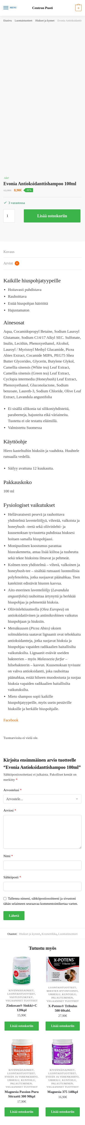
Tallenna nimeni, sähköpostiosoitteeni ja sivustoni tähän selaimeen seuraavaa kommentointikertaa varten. (40, 901)
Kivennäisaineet (21, 990)
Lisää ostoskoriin (52, 216)
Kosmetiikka (49, 934)
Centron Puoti (42, 8)
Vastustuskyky (21, 997)
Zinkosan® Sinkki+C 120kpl (21, 1008)
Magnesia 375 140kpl (62, 1092)
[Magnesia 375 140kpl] (63, 1052)
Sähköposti (12, 877)
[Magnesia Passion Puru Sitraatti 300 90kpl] (22, 1052)
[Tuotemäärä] (9, 215)
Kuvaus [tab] (9, 252)
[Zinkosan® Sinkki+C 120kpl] (22, 971)
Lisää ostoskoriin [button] (21, 1026)
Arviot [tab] (11, 263)
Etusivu (7, 20)
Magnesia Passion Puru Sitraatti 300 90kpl (22, 1094)
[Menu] (10, 8)
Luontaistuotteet (23, 20)
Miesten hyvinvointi (62, 990)
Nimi (8, 856)
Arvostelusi (12, 790)
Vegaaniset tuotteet (22, 1000)
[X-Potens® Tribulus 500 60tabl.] (63, 969)
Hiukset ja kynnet (45, 20)
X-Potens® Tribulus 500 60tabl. (62, 1008)
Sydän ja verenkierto (21, 1076)
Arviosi (9, 810)
